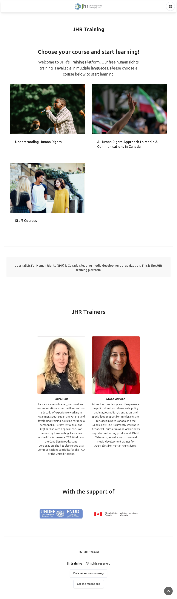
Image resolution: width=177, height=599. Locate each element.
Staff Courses (26, 221)
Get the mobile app (88, 583)
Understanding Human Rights (38, 142)
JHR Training (91, 552)
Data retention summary (88, 573)
